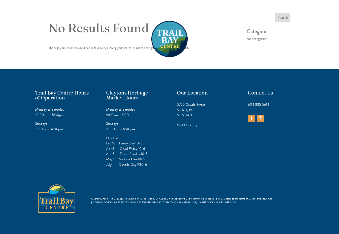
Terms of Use (246, 199)
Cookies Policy (189, 202)
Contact (187, 11)
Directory (168, 11)
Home (150, 11)
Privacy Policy (169, 202)
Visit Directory (187, 124)
